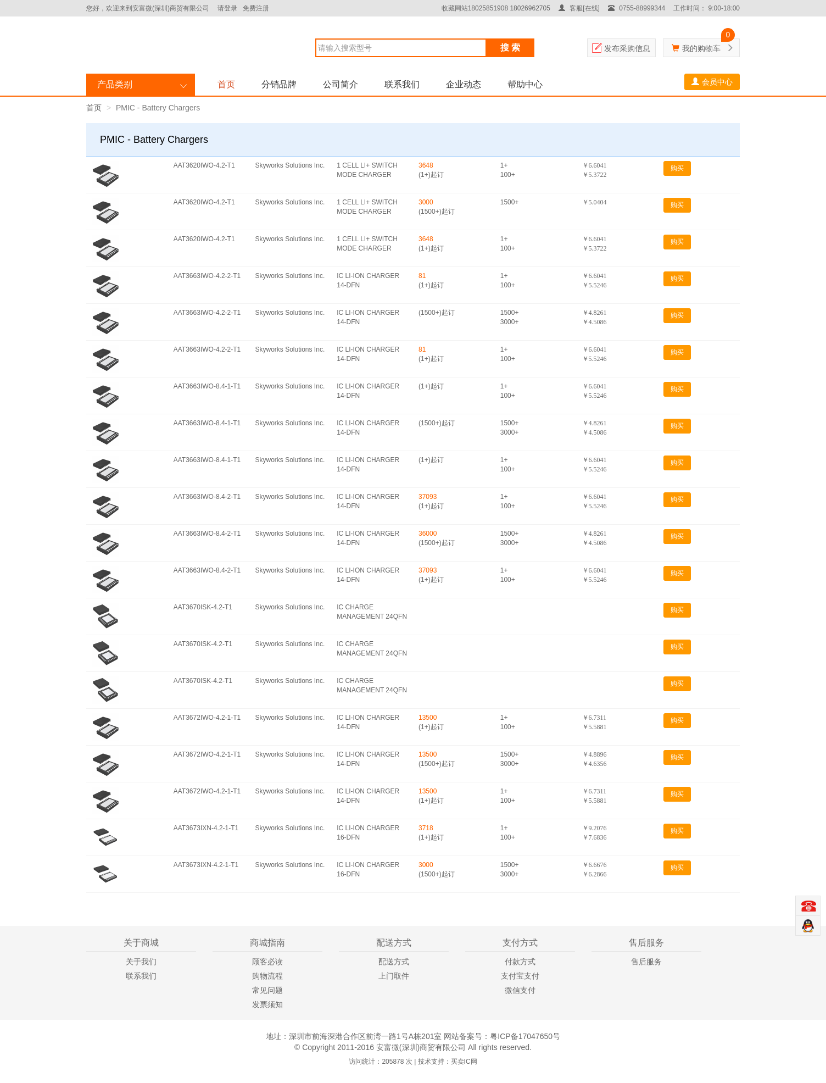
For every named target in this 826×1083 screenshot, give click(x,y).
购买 (677, 168)
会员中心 (712, 81)
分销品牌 (279, 84)
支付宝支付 (520, 975)
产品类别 (114, 84)
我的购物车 (701, 48)
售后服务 (646, 961)
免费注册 (256, 8)
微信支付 (520, 990)
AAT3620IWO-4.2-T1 (204, 165)
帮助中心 (525, 84)
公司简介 (340, 84)
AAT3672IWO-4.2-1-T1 (207, 717)
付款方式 (520, 961)
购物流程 (267, 975)
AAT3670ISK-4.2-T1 (203, 607)
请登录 (227, 8)
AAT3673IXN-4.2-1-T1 (206, 828)
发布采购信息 (627, 48)
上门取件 (393, 975)
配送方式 (393, 961)
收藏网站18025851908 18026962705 (496, 8)
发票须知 (267, 1004)
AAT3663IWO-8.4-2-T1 (207, 497)
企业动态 (463, 84)
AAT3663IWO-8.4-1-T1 (207, 386)
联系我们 (402, 84)
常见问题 (267, 990)
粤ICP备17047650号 (525, 1036)
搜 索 (510, 47)
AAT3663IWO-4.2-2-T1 (207, 276)
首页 (226, 84)
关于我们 (141, 961)
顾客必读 (267, 961)
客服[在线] (579, 8)
